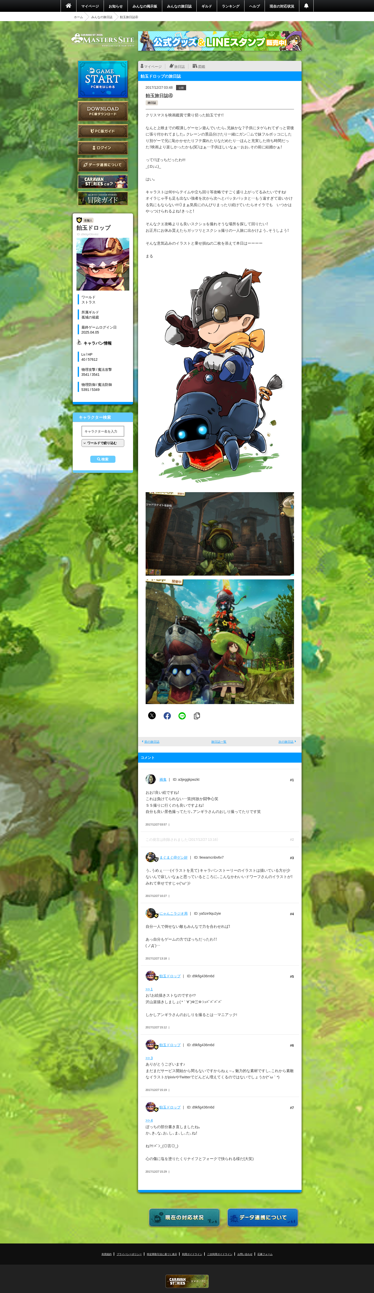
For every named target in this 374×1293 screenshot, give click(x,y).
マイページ (90, 6)
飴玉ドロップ (170, 975)
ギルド (206, 6)
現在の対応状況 (282, 6)
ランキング (230, 6)
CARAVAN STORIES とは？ (103, 182)
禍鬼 (163, 779)
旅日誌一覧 (218, 741)
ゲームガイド (103, 198)
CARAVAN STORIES (187, 1281)
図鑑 (201, 66)
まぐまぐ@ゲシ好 (173, 857)
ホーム (78, 17)
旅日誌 (179, 66)
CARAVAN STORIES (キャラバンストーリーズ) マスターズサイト (103, 40)
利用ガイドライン (192, 1254)
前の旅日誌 (151, 741)
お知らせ (116, 6)
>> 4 (149, 1120)
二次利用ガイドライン (219, 1254)
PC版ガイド (103, 131)
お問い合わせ (245, 1254)
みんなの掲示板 (145, 6)
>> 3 (149, 1057)
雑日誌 (152, 103)
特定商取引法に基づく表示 (162, 1254)
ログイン (103, 148)
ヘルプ (254, 6)
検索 (104, 459)
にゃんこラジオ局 (173, 913)
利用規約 (107, 1254)
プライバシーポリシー (129, 1254)
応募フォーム (265, 1254)
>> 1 (149, 989)
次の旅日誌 (286, 741)
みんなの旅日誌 (179, 6)
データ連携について (103, 165)
